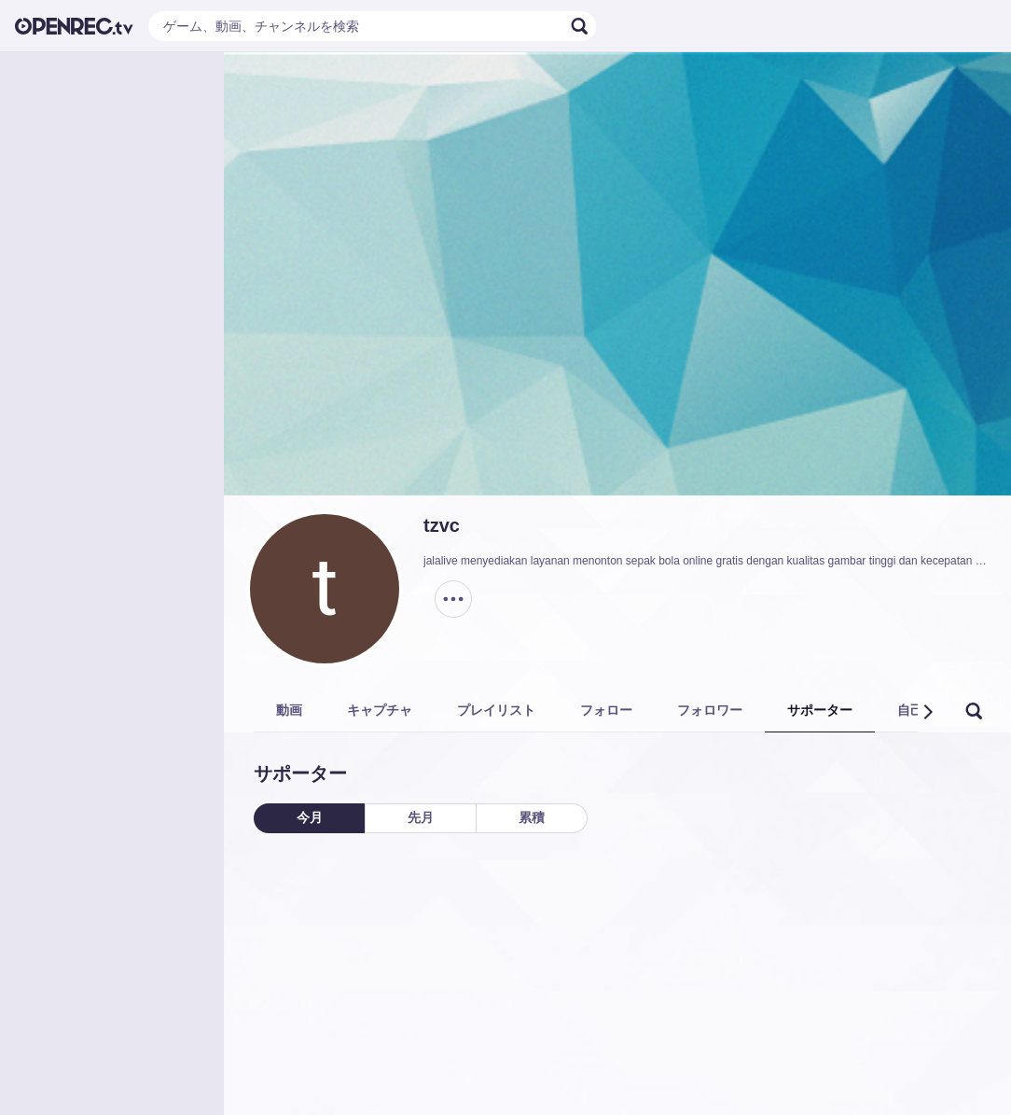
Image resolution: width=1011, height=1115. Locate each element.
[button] (927, 711)
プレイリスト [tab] (496, 710)
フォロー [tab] (606, 710)
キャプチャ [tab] (379, 710)
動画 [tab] (289, 710)
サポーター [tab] (819, 710)
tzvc (441, 525)
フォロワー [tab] (709, 710)
